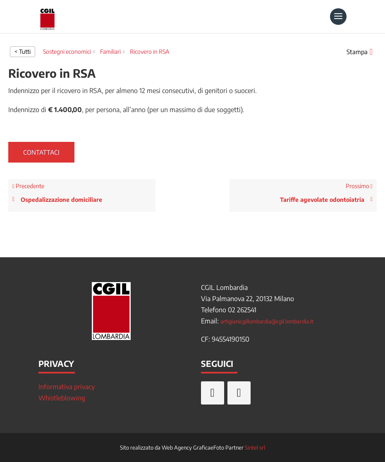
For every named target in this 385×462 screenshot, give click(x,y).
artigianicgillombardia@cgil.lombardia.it (266, 321)
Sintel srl (255, 447)
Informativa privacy (66, 387)
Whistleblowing (61, 398)
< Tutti (22, 51)
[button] (360, 51)
